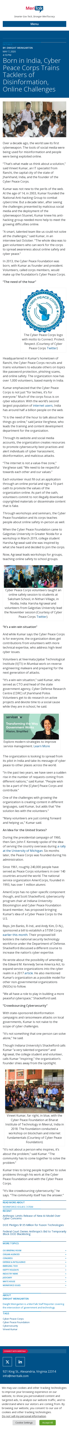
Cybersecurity (10, 1325)
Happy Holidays (11, 1270)
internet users (43, 405)
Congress (8, 1258)
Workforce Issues (14, 1206)
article (28, 973)
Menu (35, 24)
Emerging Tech (10, 1266)
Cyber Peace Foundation (16, 1322)
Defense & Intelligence (14, 1262)
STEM (30, 1206)
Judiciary (7, 1277)
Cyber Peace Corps (13, 1318)
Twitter (52, 348)
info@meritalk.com (16, 1376)
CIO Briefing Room (12, 1250)
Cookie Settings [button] (24, 1422)
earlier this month (15, 935)
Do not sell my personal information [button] (24, 1416)
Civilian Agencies (11, 1254)
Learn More (41, 746)
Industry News (10, 1273)
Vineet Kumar (10, 1329)
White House (9, 1281)
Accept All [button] (47, 1422)
